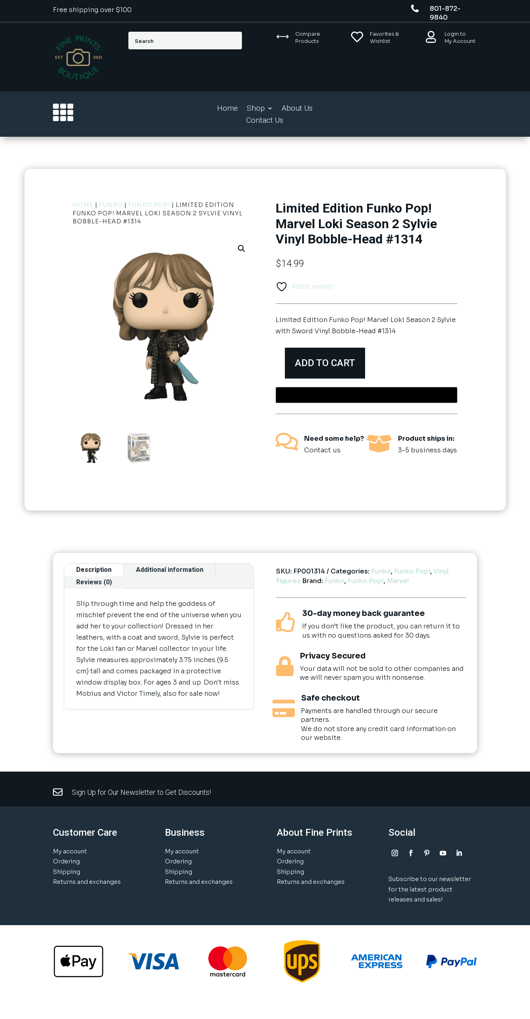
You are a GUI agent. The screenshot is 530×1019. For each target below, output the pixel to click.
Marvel (398, 581)
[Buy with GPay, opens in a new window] (367, 395)
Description (94, 569)
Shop (256, 109)
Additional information (169, 569)
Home (227, 109)
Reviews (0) (94, 582)
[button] (241, 248)
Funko (111, 205)
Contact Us (264, 121)
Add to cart (328, 363)
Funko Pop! (149, 205)
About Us (297, 109)
